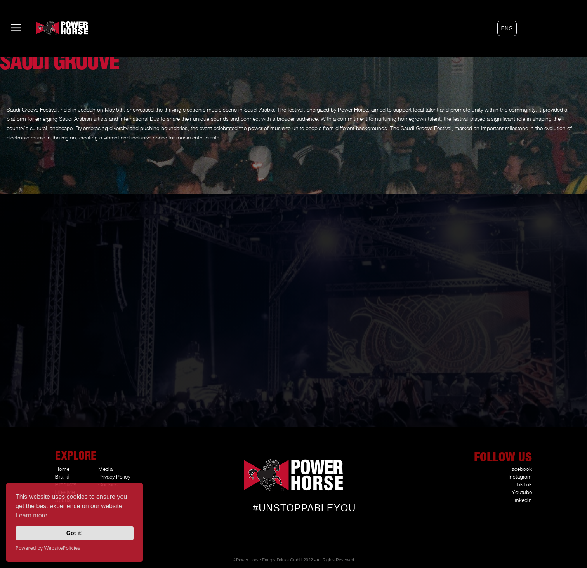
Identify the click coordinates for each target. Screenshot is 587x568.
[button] (507, 28)
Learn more (31, 515)
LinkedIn (522, 500)
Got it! (74, 533)
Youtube (522, 492)
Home (62, 468)
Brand (62, 477)
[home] (47, 28)
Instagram (520, 476)
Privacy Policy (114, 476)
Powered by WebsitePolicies (48, 547)
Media (105, 468)
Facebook (520, 468)
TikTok (524, 484)
